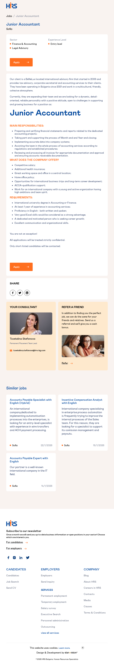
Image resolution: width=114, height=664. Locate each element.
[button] (104, 6)
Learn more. (64, 648)
